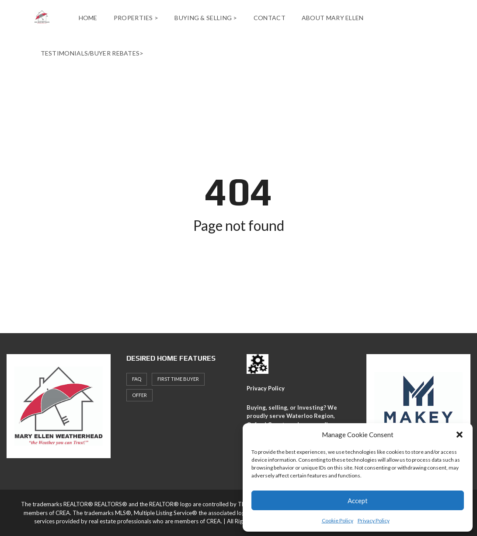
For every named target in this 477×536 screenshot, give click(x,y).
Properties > (136, 17)
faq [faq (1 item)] (136, 379)
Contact (270, 17)
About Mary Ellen (333, 17)
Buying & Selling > (205, 17)
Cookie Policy (337, 520)
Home (88, 17)
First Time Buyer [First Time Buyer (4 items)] (178, 379)
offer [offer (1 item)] (139, 395)
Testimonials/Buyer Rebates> (92, 53)
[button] (459, 434)
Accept (358, 501)
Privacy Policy (374, 520)
